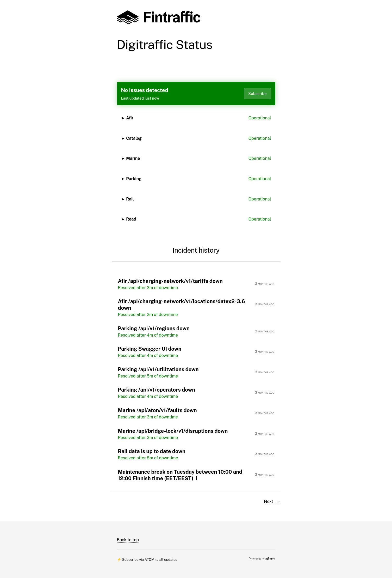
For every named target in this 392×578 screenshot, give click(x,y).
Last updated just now (140, 98)
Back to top (128, 539)
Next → (272, 501)
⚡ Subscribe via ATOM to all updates (147, 559)
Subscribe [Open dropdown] (257, 93)
